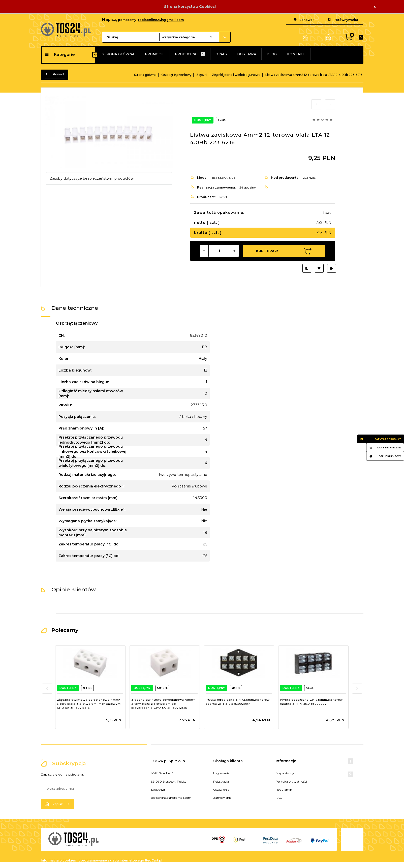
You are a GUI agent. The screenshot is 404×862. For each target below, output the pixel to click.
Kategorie (59, 54)
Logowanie (221, 773)
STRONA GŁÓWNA (118, 54)
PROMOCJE (155, 54)
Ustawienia (221, 789)
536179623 (158, 789)
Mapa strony (285, 773)
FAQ (279, 797)
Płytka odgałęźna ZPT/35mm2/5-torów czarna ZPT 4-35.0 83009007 (311, 701)
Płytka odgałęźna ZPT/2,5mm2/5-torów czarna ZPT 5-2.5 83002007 (238, 701)
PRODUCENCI (186, 54)
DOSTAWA (246, 54)
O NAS (221, 54)
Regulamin (284, 789)
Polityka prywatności (291, 781)
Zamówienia (222, 797)
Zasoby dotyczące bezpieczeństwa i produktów (92, 178)
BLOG (272, 54)
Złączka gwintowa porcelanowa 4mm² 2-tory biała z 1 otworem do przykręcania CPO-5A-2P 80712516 (163, 703)
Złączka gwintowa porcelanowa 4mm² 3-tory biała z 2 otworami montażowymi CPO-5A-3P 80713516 (89, 703)
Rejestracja (221, 781)
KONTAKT (296, 54)
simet (223, 197)
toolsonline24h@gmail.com (161, 20)
